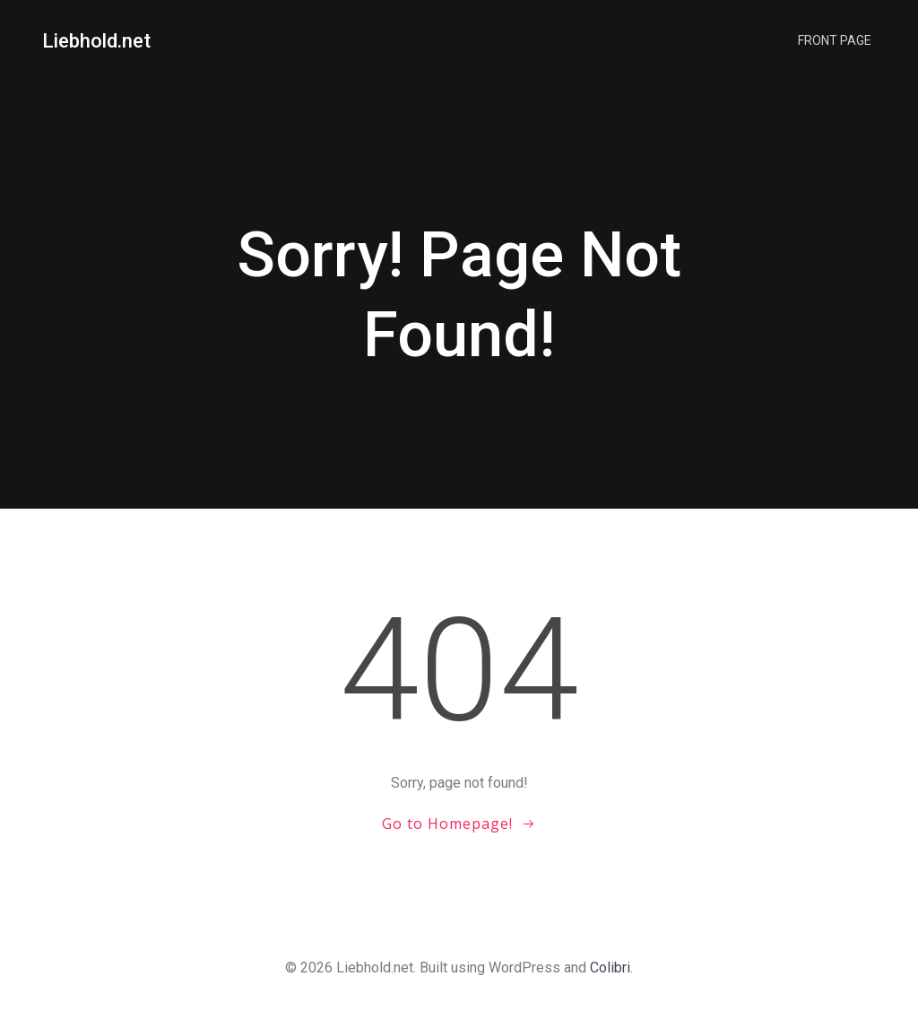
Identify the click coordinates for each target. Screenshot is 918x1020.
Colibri (610, 967)
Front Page (834, 40)
